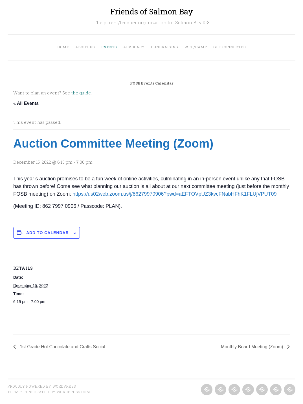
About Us (85, 47)
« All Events (26, 103)
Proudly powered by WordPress (42, 386)
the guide (81, 93)
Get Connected (229, 47)
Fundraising (164, 47)
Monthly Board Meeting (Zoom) (252, 346)
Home (63, 47)
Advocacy (134, 47)
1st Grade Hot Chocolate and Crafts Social (62, 346)
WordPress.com (73, 392)
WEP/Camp (196, 47)
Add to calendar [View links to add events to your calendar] (47, 232)
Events (109, 47)
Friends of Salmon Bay (151, 11)
